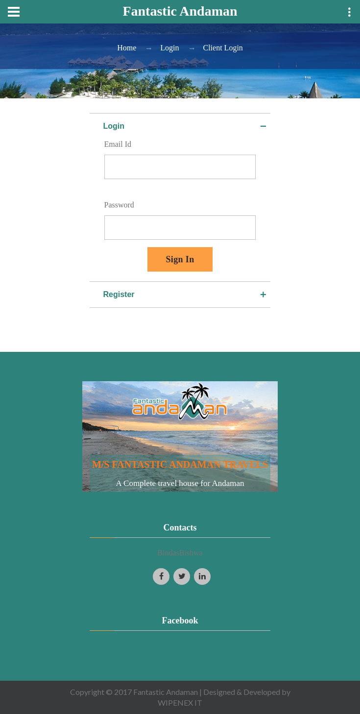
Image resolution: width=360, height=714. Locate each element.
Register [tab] (185, 295)
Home (126, 48)
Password (119, 205)
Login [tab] (185, 126)
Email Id (118, 144)
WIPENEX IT (180, 702)
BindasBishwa (179, 553)
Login (169, 48)
